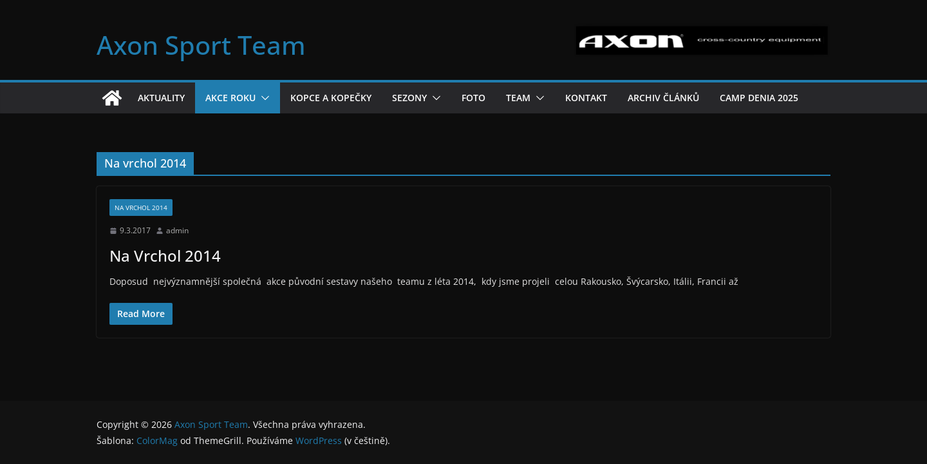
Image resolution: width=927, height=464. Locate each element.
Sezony (409, 98)
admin (177, 230)
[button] (263, 98)
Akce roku (230, 98)
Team (518, 98)
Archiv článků (663, 98)
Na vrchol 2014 (141, 207)
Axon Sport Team (201, 45)
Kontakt (586, 98)
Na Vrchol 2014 (165, 255)
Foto (473, 98)
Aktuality (161, 98)
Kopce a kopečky (330, 98)
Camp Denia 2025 (759, 98)
